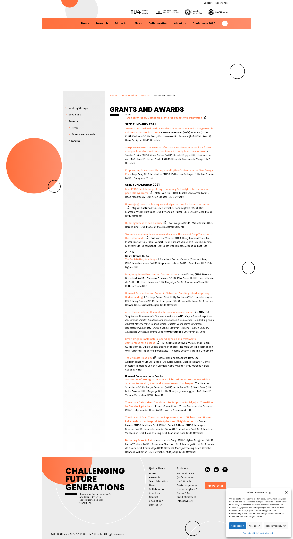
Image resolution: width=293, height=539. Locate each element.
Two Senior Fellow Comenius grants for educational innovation (163, 117)
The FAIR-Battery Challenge (141, 259)
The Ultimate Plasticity (138, 357)
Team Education (158, 481)
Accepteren (237, 525)
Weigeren (254, 525)
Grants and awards (83, 134)
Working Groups (78, 108)
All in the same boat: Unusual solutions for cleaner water (158, 312)
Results (73, 121)
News (138, 23)
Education (121, 23)
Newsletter (215, 485)
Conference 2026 (204, 23)
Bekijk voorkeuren (275, 525)
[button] (286, 492)
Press (75, 127)
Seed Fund (75, 114)
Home (85, 23)
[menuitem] (221, 3)
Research (101, 23)
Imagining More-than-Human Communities (151, 274)
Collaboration (158, 23)
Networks (74, 140)
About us (180, 23)
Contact (208, 2)
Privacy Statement (264, 533)
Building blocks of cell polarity (143, 223)
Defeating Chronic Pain (139, 440)
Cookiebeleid (249, 533)
